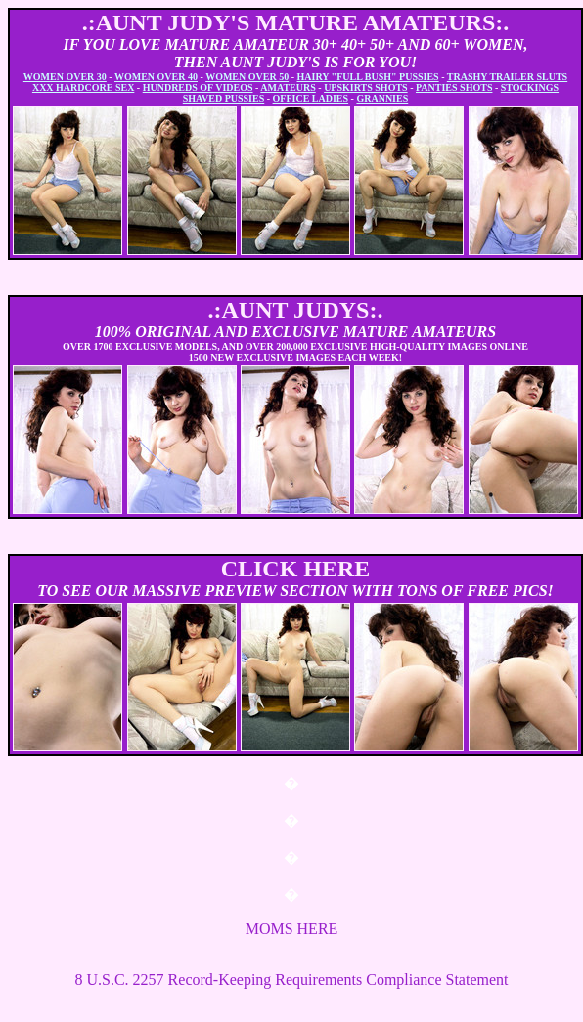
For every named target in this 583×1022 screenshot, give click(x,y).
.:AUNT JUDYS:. (295, 309)
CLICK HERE (296, 568)
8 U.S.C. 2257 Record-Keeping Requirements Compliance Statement (291, 979)
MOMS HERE (292, 928)
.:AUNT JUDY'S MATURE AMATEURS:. (296, 22)
